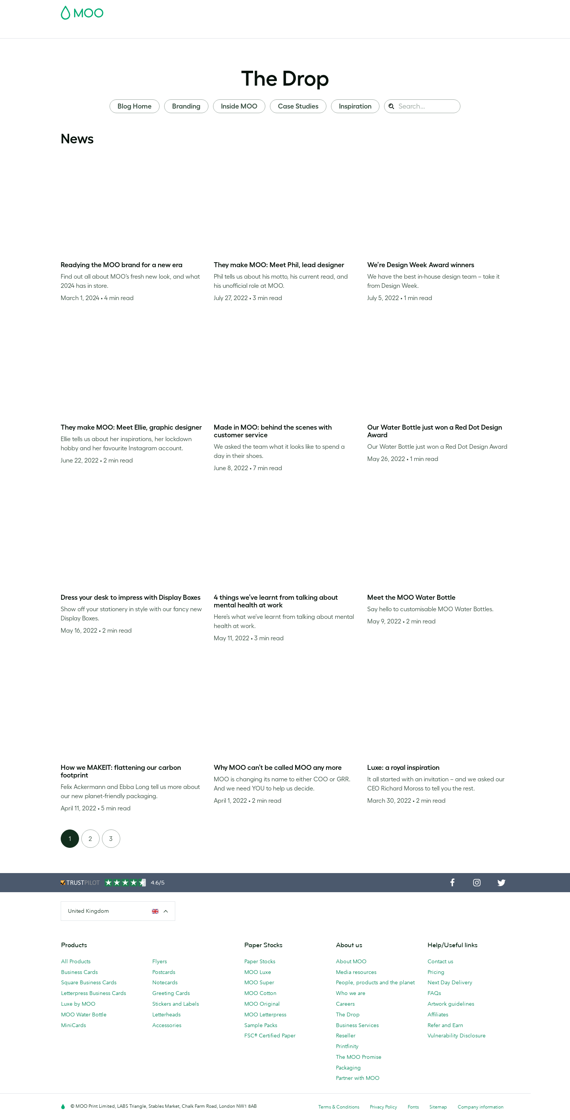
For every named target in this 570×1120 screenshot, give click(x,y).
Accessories (272, 31)
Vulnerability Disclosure (457, 1035)
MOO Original (262, 1003)
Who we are (350, 993)
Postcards (123, 31)
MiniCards (73, 1025)
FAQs (434, 993)
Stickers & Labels (167, 31)
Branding (186, 106)
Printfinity (347, 1046)
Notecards (165, 982)
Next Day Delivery (450, 982)
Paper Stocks (259, 961)
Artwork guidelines (451, 1003)
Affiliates (438, 1014)
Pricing (436, 972)
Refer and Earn (445, 1025)
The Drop (285, 78)
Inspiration (355, 106)
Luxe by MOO (78, 1003)
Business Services (319, 31)
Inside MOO (239, 106)
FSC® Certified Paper (269, 1035)
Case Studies (298, 106)
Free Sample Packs (349, 10)
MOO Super (259, 982)
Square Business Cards (88, 982)
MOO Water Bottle (84, 1014)
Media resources (356, 972)
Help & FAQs (415, 31)
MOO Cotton (260, 993)
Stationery (235, 31)
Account (390, 10)
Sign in (416, 10)
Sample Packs (260, 1025)
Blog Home (135, 106)
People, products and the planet (375, 982)
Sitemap (438, 1107)
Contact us (440, 961)
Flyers (205, 31)
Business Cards (80, 31)
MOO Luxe (257, 972)
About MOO (351, 961)
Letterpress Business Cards (93, 993)
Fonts (413, 1107)
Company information (481, 1107)
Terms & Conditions (338, 1107)
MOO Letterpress (265, 1014)
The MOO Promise (358, 1056)
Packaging (348, 1067)
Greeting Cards (171, 993)
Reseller (345, 1035)
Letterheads (166, 1014)
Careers (345, 1003)
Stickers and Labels (175, 1003)
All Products (75, 961)
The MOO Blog (370, 31)
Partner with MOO (357, 1078)
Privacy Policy (383, 1107)
